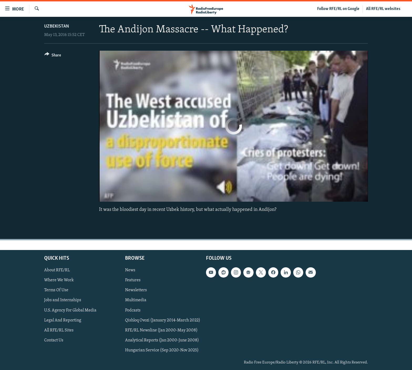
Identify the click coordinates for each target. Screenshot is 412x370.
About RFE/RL (57, 270)
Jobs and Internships (62, 300)
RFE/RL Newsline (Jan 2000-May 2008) (161, 330)
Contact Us (53, 340)
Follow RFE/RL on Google (338, 9)
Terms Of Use (56, 290)
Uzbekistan (56, 26)
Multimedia (135, 300)
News (130, 270)
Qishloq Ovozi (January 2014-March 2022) (162, 320)
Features (133, 280)
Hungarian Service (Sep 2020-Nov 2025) (162, 350)
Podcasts (133, 310)
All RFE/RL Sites (59, 330)
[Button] (52, 56)
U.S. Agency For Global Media (70, 310)
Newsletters (136, 290)
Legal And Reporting (62, 320)
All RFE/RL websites (383, 9)
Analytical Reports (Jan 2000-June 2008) (162, 340)
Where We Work (59, 280)
